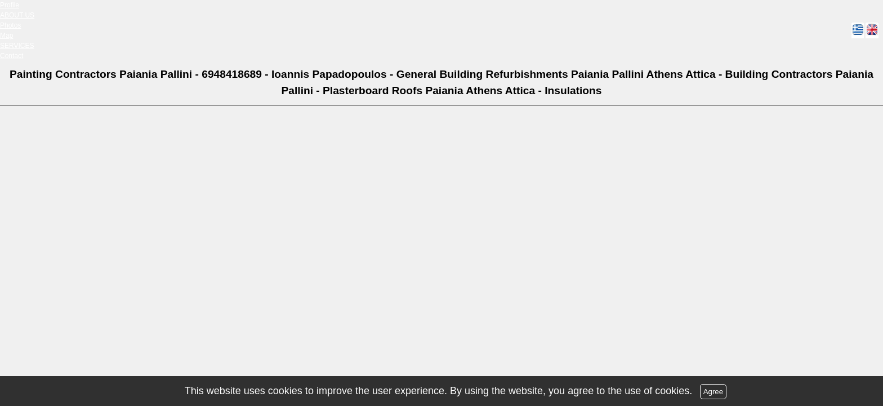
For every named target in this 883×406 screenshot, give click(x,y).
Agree (713, 391)
